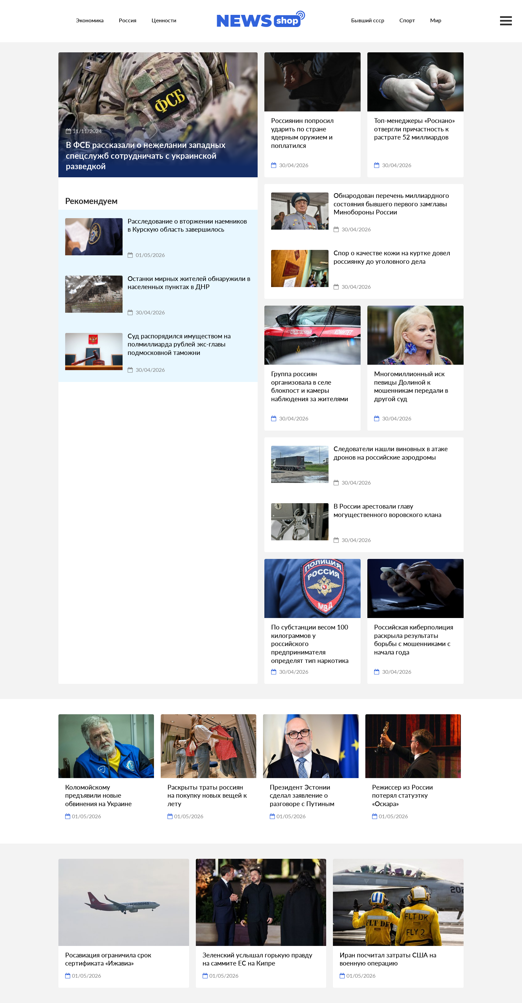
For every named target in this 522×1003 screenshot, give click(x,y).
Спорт (407, 20)
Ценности (164, 20)
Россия (127, 20)
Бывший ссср (367, 20)
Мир (435, 20)
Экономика (90, 20)
